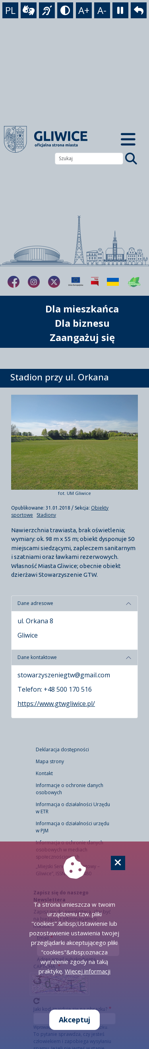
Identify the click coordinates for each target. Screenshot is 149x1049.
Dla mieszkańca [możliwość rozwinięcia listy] (82, 308)
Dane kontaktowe (37, 657)
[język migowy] (47, 10)
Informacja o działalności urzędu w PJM (72, 827)
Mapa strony (50, 761)
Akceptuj (74, 1019)
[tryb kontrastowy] (65, 10)
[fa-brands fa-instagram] (34, 282)
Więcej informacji (87, 971)
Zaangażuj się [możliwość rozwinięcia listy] (82, 337)
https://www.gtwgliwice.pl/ (56, 703)
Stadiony (46, 515)
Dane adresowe (35, 603)
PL (10, 10)
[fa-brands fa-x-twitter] (54, 282)
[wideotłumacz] (29, 10)
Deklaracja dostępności (62, 749)
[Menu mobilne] (128, 139)
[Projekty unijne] (75, 282)
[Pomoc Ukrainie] (113, 282)
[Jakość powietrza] (134, 282)
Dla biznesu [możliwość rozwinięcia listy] (82, 323)
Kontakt (44, 773)
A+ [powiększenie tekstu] (83, 10)
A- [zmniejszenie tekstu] (101, 10)
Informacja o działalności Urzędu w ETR (73, 808)
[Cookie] (118, 863)
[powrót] (139, 10)
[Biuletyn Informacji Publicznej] (95, 282)
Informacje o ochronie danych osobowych (69, 789)
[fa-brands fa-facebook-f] (13, 282)
